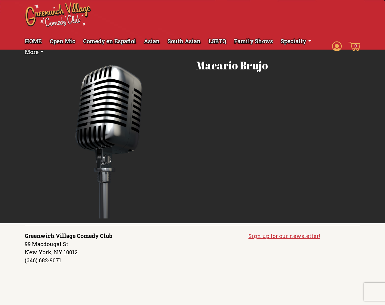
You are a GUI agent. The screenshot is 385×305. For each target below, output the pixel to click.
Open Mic (62, 41)
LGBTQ (217, 41)
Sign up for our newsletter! (284, 235)
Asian (152, 41)
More (31, 52)
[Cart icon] (354, 45)
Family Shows (253, 41)
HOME (33, 41)
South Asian (184, 41)
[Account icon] (337, 45)
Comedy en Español (109, 41)
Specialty (293, 41)
